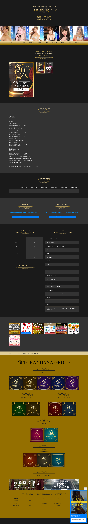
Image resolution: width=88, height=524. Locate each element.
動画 (30, 500)
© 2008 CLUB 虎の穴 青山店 (44, 511)
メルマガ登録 (44, 502)
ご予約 (15, 502)
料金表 (58, 500)
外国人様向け (16, 505)
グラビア (16, 500)
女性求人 (58, 505)
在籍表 (58, 498)
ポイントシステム (58, 502)
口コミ (44, 507)
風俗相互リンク (44, 505)
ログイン (30, 502)
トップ (29, 498)
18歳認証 (16, 498)
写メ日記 (16, 507)
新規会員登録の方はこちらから (25, 217)
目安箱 (29, 505)
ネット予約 (30, 507)
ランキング (44, 500)
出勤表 (44, 498)
